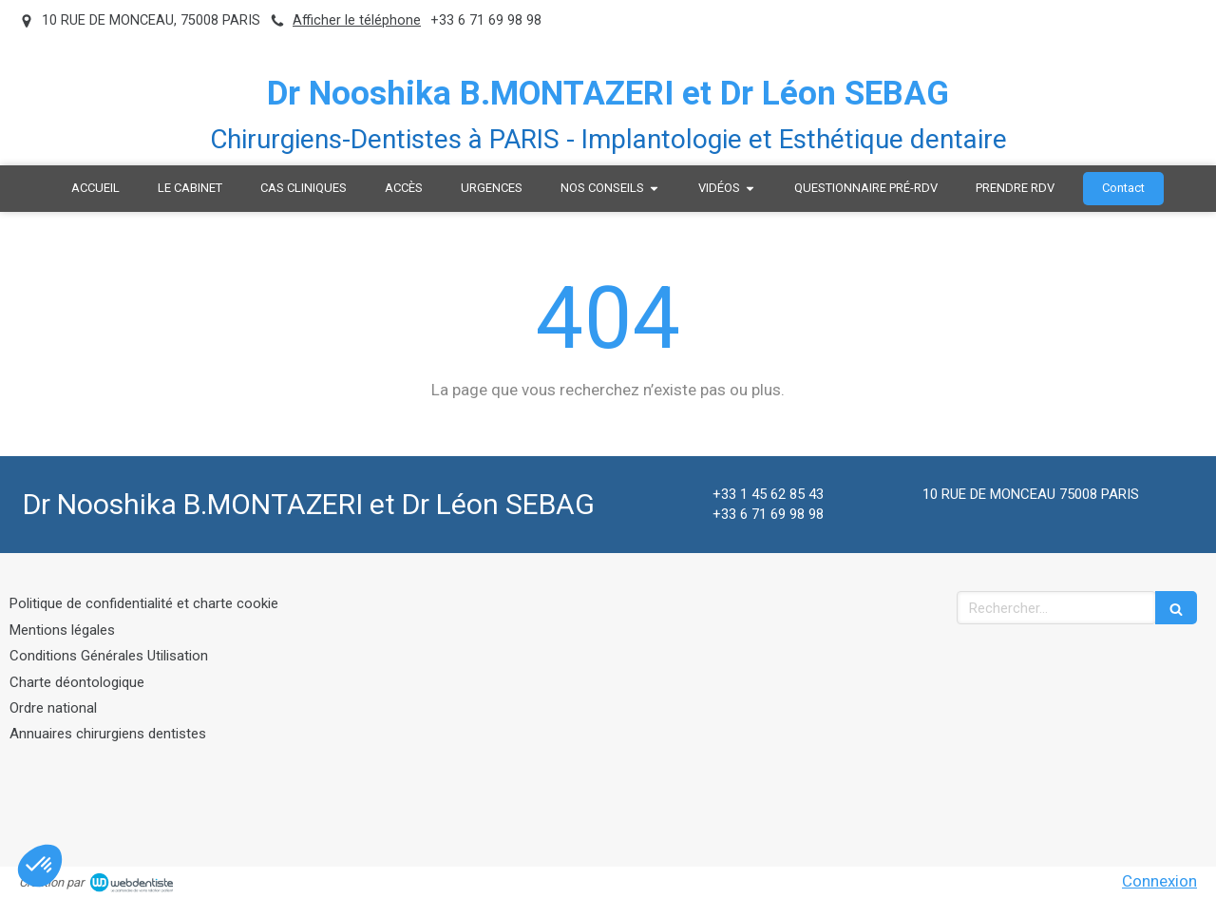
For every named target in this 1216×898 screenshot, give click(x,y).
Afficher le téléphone (357, 20)
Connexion (1159, 880)
